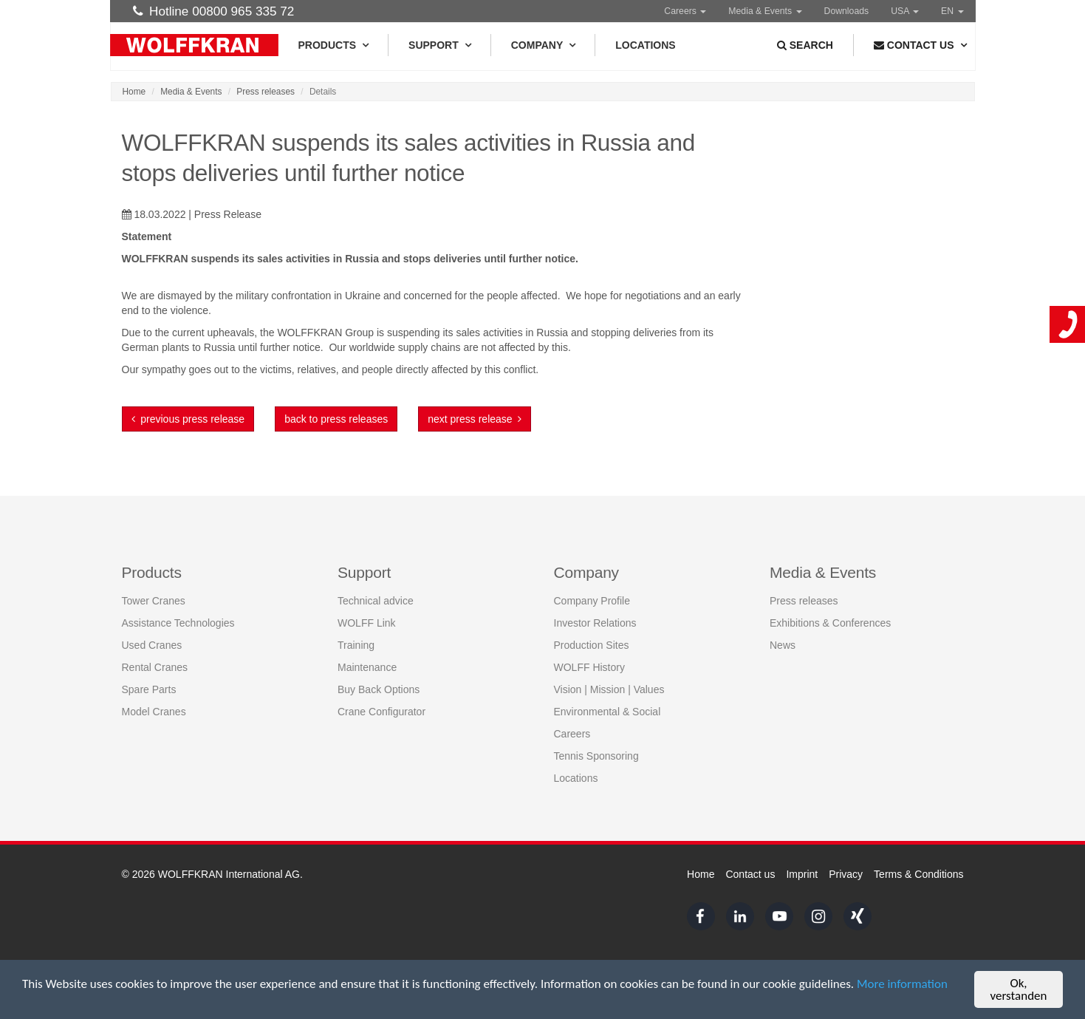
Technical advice (376, 601)
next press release (474, 419)
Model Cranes (154, 712)
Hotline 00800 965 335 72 (214, 11)
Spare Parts (149, 689)
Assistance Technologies (178, 623)
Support (439, 45)
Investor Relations (595, 623)
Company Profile (592, 601)
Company (543, 45)
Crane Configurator (381, 712)
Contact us (750, 874)
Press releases (265, 91)
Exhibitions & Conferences (830, 623)
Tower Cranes (153, 601)
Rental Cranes (155, 667)
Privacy (846, 874)
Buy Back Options (379, 689)
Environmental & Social (607, 712)
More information (902, 984)
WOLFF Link (367, 623)
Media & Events (764, 11)
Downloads (846, 11)
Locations (645, 45)
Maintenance (367, 667)
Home (134, 91)
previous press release (188, 419)
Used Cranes (152, 645)
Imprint (802, 874)
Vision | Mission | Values (609, 689)
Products (333, 45)
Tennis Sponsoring (596, 756)
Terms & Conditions (918, 874)
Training (356, 645)
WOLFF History (589, 667)
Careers (685, 11)
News (782, 645)
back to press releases (336, 419)
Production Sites (591, 645)
